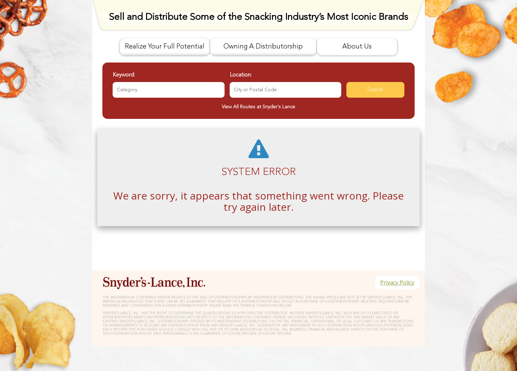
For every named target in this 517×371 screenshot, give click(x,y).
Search (375, 90)
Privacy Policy (397, 282)
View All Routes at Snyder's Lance (258, 107)
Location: (241, 75)
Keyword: (124, 75)
